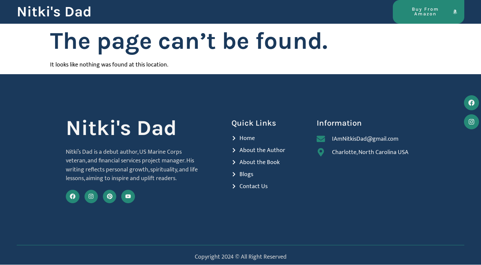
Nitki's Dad (54, 11)
